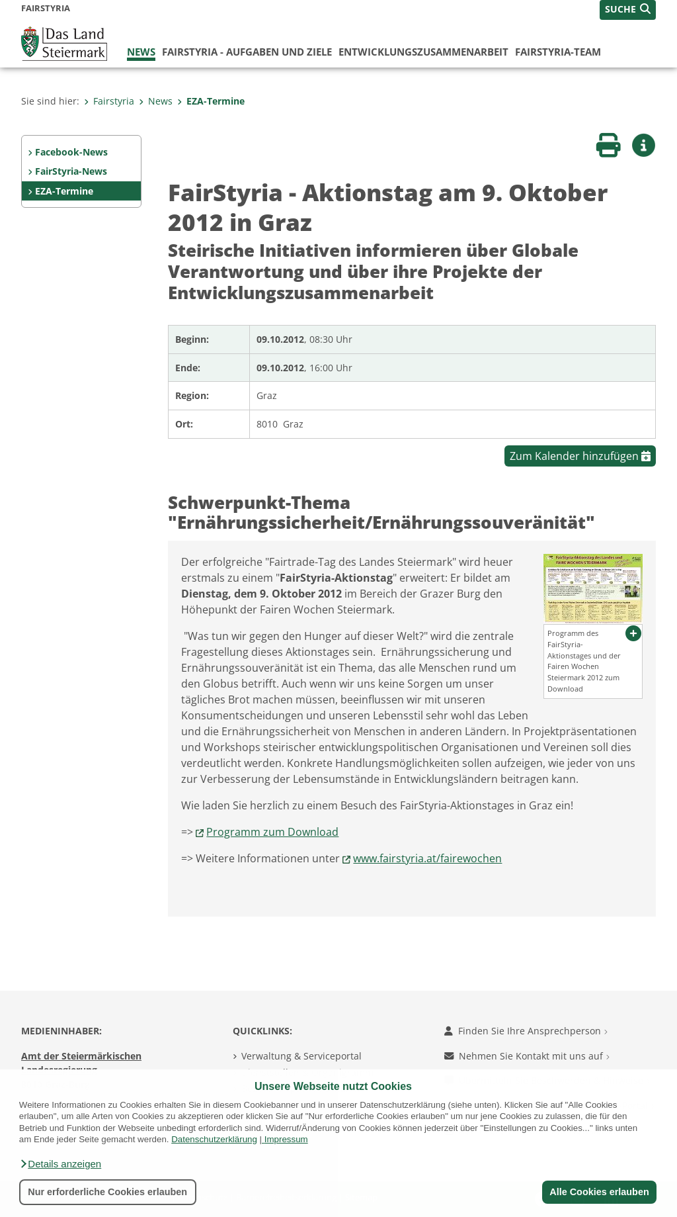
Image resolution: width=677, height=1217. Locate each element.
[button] (60, 1164)
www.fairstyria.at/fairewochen (427, 858)
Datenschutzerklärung (214, 1139)
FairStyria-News (71, 171)
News (141, 51)
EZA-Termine (211, 101)
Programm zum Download (272, 832)
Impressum (286, 1139)
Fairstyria (109, 101)
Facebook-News (71, 152)
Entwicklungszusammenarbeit (423, 51)
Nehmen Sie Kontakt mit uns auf (527, 1056)
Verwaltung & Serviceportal (301, 1056)
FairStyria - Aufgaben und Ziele (247, 51)
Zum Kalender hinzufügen (580, 456)
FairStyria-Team (558, 51)
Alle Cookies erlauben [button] (599, 1192)
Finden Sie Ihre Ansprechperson (526, 1030)
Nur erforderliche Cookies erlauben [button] (107, 1192)
